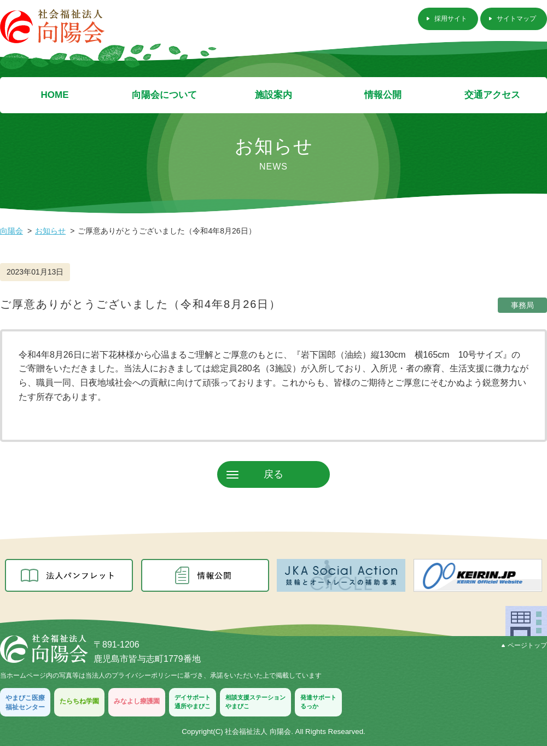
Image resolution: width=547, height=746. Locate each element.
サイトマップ (516, 18)
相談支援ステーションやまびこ (255, 701)
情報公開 (382, 95)
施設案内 (273, 95)
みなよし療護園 (137, 701)
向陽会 (11, 230)
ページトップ (524, 645)
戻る (273, 474)
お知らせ (50, 230)
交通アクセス (492, 95)
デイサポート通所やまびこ (192, 701)
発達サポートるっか (318, 701)
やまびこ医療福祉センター (25, 702)
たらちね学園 (79, 701)
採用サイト (450, 18)
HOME (55, 95)
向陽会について (164, 95)
